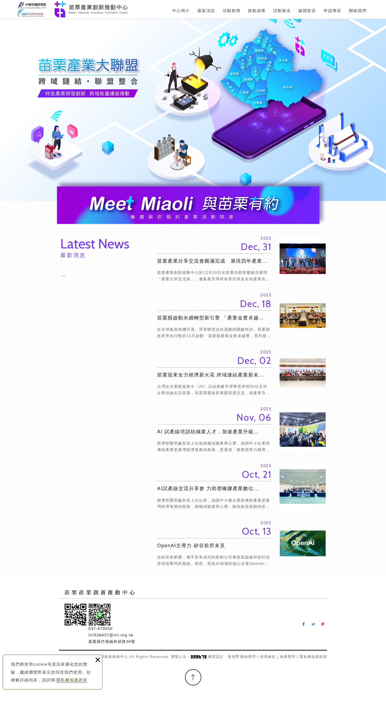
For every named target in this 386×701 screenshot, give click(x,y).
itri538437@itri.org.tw (110, 635)
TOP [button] (193, 677)
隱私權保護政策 (71, 680)
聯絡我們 (248, 657)
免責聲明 (287, 657)
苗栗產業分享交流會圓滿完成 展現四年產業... (241, 259)
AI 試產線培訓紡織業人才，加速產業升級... (241, 430)
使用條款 (268, 657)
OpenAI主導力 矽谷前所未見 (241, 543)
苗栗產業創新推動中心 (72, 9)
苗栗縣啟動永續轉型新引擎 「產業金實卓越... (241, 316)
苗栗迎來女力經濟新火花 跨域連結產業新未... (241, 373)
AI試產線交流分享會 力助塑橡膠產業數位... (241, 486)
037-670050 (100, 629)
